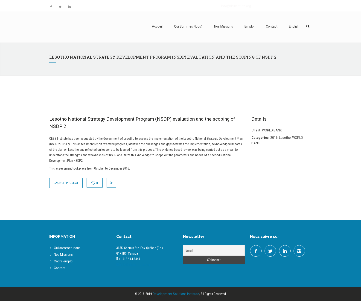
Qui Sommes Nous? (188, 26)
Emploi (249, 26)
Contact (271, 26)
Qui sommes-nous (67, 248)
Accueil (157, 26)
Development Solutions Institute (176, 294)
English (294, 26)
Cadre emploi (63, 261)
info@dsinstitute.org (236, 6)
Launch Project (66, 183)
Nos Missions (223, 26)
